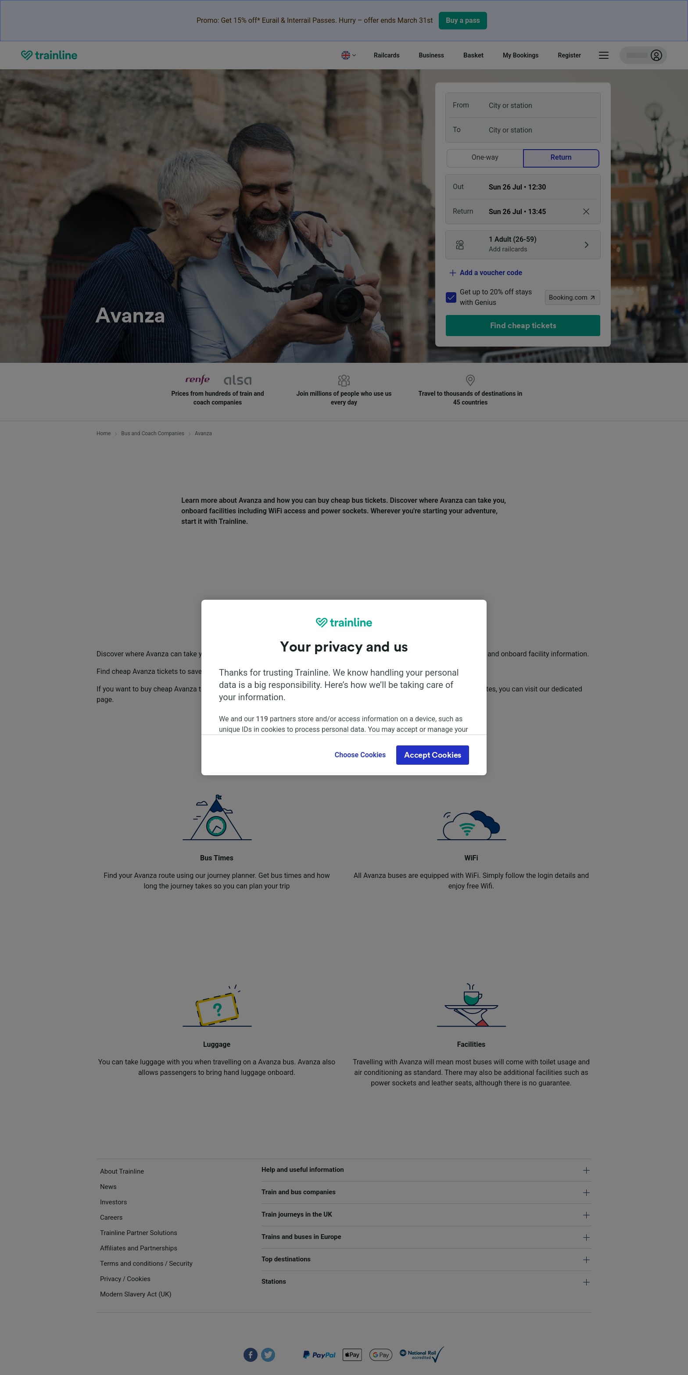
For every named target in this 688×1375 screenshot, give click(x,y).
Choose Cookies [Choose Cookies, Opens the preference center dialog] (360, 755)
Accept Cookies (432, 755)
